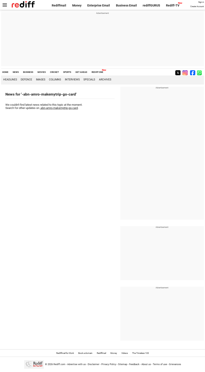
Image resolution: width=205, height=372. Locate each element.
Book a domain (85, 353)
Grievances (175, 364)
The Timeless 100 (140, 353)
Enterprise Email (98, 5)
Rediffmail (59, 5)
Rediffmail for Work (65, 353)
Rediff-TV (172, 5)
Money (76, 5)
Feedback (134, 364)
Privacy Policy (108, 364)
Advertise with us (76, 364)
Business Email (126, 5)
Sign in (201, 2)
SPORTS (67, 72)
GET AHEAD (81, 72)
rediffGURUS (151, 5)
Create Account (197, 6)
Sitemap (122, 364)
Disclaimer (93, 364)
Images (40, 79)
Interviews (72, 79)
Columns (55, 79)
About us (146, 364)
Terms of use (160, 364)
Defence (26, 79)
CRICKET (54, 72)
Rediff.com (59, 364)
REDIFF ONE (97, 72)
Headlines (10, 79)
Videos (124, 353)
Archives (105, 79)
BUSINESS (28, 72)
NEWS (16, 72)
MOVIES (42, 72)
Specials (89, 79)
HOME (5, 72)
